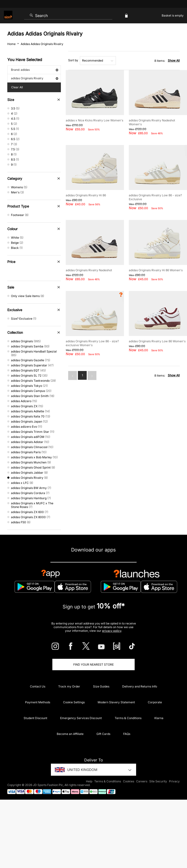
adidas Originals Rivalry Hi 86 (86, 195)
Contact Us (37, 686)
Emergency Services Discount (81, 718)
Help (89, 781)
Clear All (17, 87)
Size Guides (101, 686)
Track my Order (69, 686)
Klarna (158, 718)
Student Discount (35, 718)
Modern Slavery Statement (116, 702)
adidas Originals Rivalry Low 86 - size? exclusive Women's (92, 343)
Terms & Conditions (128, 718)
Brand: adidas (34, 70)
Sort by (73, 60)
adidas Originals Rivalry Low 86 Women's (157, 341)
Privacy (174, 781)
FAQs (126, 734)
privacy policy (111, 631)
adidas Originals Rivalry (34, 78)
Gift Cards (103, 734)
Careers (141, 781)
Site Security (158, 781)
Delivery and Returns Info (139, 686)
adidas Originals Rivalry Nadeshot (89, 270)
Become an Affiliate (70, 734)
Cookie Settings (74, 702)
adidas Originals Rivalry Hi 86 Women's (156, 270)
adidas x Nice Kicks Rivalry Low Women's (94, 120)
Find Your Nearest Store (93, 664)
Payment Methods (37, 702)
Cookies (128, 781)
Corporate (155, 702)
